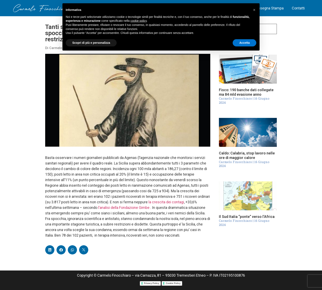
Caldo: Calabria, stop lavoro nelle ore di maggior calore (247, 155)
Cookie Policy (173, 283)
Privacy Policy (151, 283)
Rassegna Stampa (269, 8)
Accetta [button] (244, 42)
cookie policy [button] (138, 20)
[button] (49, 249)
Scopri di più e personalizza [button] (91, 42)
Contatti (298, 8)
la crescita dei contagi (166, 202)
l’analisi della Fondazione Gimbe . (125, 207)
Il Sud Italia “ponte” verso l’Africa (247, 216)
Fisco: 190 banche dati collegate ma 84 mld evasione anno (246, 92)
